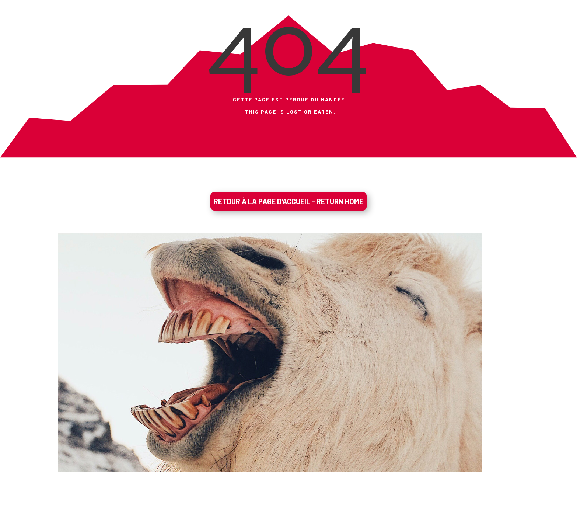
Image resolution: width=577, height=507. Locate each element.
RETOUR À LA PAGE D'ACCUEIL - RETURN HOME (288, 201)
